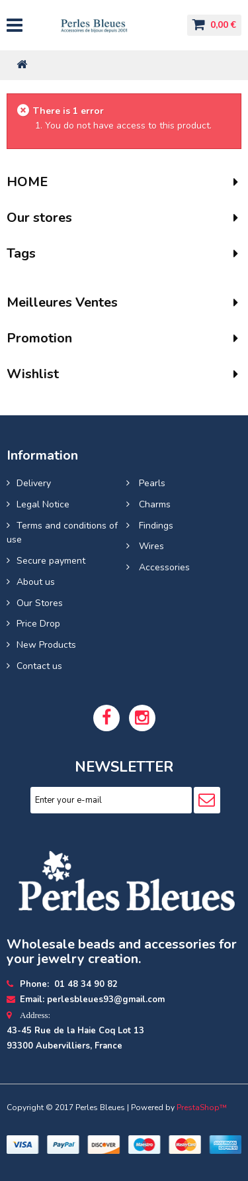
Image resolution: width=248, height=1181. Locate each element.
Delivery (34, 483)
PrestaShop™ (202, 1107)
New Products (46, 645)
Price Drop (38, 623)
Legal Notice (43, 504)
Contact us (39, 666)
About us (36, 582)
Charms (153, 504)
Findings (154, 525)
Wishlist (33, 374)
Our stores (39, 218)
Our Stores (40, 603)
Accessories (163, 567)
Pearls (150, 483)
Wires (150, 546)
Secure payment (51, 560)
